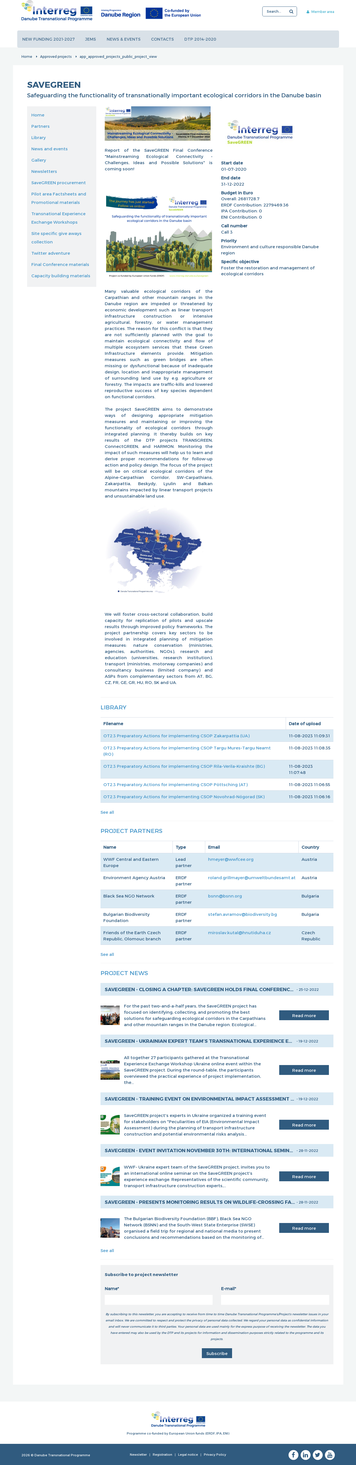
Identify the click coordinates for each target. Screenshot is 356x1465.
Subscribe (217, 1353)
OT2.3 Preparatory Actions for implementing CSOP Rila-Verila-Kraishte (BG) (184, 766)
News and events (49, 148)
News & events (124, 39)
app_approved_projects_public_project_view (118, 56)
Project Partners (131, 830)
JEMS (91, 39)
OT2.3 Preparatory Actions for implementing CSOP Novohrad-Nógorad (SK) (184, 796)
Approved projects (56, 56)
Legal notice (188, 1454)
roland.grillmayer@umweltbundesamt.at (252, 877)
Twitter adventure (50, 253)
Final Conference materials (60, 264)
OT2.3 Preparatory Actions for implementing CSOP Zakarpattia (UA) (176, 735)
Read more (304, 1015)
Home (26, 56)
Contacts (163, 39)
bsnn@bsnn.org (225, 895)
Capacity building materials (60, 275)
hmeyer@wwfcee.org (231, 859)
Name (111, 1288)
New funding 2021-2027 (49, 39)
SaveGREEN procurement (58, 182)
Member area (318, 12)
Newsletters (44, 171)
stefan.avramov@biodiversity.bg (242, 914)
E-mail (228, 1288)
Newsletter (138, 1454)
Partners (40, 126)
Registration (162, 1454)
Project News (124, 972)
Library (38, 137)
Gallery (38, 159)
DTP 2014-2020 (201, 39)
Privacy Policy (215, 1454)
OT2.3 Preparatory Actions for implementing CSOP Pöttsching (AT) (175, 784)
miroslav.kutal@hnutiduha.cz (239, 932)
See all (107, 812)
